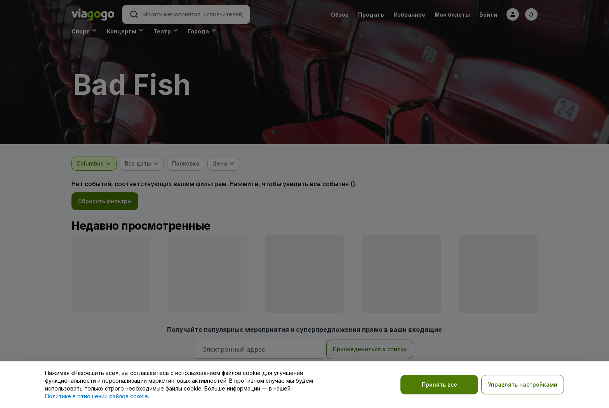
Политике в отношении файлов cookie (96, 396)
